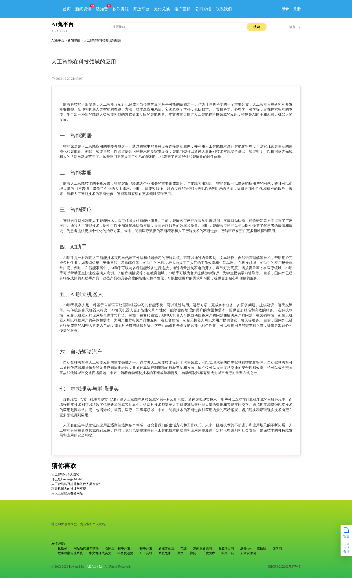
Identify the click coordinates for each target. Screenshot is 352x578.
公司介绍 (203, 9)
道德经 (261, 548)
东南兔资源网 (202, 548)
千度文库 (208, 553)
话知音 (102, 9)
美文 (180, 553)
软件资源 (120, 9)
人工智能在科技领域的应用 (102, 40)
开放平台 (141, 9)
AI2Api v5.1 (95, 566)
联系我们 (224, 9)
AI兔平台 (58, 40)
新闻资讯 (83, 9)
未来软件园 (248, 553)
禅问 (193, 553)
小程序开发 (144, 548)
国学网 (277, 548)
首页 (67, 9)
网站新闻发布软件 (86, 548)
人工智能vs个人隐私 (65, 474)
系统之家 (164, 553)
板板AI (62, 548)
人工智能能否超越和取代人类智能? (75, 484)
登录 (285, 9)
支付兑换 (162, 9)
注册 (297, 9)
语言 (295, 27)
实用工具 (227, 553)
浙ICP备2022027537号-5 (284, 566)
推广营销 (182, 9)
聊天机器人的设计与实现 (68, 488)
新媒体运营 (166, 548)
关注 (346, 547)
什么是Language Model (66, 479)
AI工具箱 (145, 553)
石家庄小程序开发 (117, 548)
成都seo (245, 548)
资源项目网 (226, 548)
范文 (183, 548)
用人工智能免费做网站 (67, 493)
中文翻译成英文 (100, 553)
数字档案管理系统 (70, 553)
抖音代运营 (125, 553)
